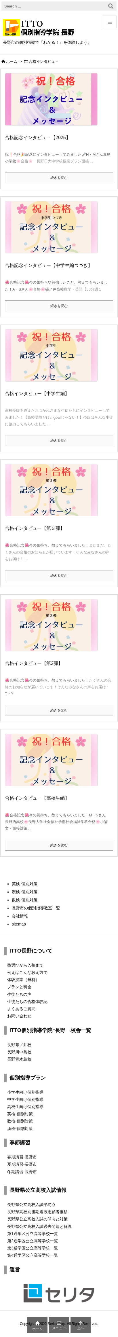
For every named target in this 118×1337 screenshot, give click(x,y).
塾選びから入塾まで (25, 965)
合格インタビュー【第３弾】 (35, 528)
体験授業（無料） (23, 979)
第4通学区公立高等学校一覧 (32, 1255)
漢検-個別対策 (20, 1128)
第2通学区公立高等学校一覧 (32, 1241)
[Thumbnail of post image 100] (53, 359)
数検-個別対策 (20, 1121)
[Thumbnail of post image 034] (53, 763)
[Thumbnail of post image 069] (53, 629)
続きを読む (59, 178)
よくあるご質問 (21, 1008)
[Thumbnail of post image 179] (53, 103)
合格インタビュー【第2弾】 (34, 663)
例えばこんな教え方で (27, 972)
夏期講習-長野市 (22, 1164)
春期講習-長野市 (22, 1157)
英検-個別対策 (20, 1114)
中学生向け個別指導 (25, 1099)
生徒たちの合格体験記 (27, 1001)
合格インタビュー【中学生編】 (37, 393)
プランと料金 (19, 987)
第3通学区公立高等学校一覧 (32, 1248)
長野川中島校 (19, 1052)
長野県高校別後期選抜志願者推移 (37, 1211)
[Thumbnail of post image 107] (53, 231)
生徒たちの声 (19, 994)
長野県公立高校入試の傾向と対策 (37, 1219)
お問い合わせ (19, 1016)
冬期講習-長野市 (22, 1171)
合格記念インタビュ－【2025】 (38, 137)
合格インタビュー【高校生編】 (37, 798)
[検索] (110, 6)
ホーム (11, 61)
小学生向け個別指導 (25, 1092)
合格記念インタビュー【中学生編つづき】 (48, 265)
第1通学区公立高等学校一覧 (32, 1233)
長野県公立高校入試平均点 (31, 1204)
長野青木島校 (19, 1059)
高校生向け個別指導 (25, 1106)
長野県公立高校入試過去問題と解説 (39, 1226)
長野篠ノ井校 (19, 1044)
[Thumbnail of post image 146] (53, 494)
